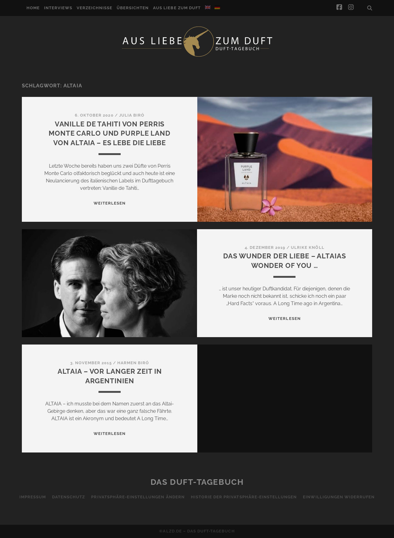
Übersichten (133, 8)
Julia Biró (131, 115)
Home (33, 8)
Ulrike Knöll (307, 247)
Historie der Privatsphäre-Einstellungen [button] (244, 497)
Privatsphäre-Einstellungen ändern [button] (137, 497)
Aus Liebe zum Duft (177, 8)
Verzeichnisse (95, 8)
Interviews (58, 8)
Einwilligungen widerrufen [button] (339, 497)
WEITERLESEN (110, 203)
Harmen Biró (133, 363)
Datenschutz (68, 497)
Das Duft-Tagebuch (197, 482)
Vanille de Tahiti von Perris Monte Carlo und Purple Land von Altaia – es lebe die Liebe (110, 133)
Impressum (32, 497)
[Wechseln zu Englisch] (208, 7)
